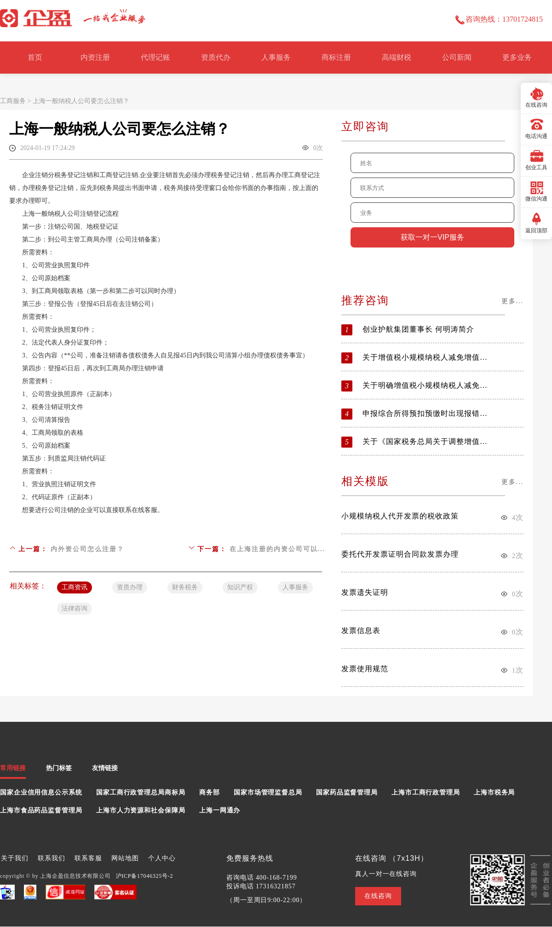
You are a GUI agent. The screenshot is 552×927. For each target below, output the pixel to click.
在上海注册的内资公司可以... (278, 549)
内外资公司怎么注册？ (87, 549)
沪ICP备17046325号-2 (144, 876)
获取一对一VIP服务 (432, 237)
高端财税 (396, 57)
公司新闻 (457, 57)
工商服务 (13, 101)
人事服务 (276, 57)
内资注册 (95, 57)
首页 (35, 57)
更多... (512, 301)
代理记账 (155, 57)
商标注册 (336, 57)
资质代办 (215, 57)
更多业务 (517, 57)
